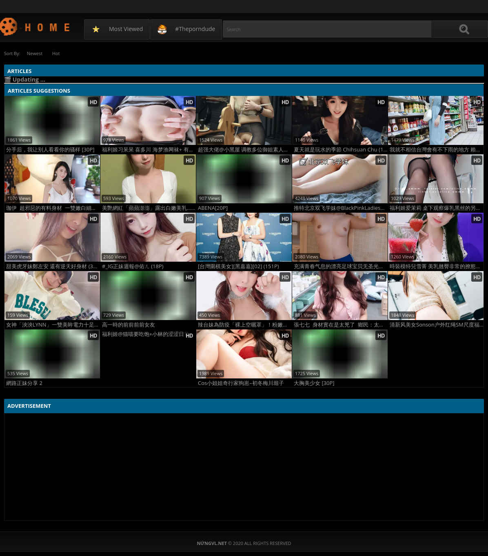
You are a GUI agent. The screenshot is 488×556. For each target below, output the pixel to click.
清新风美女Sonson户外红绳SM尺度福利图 (437, 324)
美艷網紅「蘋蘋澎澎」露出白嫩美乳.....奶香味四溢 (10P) (149, 208)
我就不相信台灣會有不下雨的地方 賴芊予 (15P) (437, 149)
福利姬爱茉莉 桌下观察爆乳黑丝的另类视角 (437, 208)
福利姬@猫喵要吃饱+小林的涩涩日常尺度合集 (149, 334)
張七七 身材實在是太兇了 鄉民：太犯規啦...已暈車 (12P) (341, 324)
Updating (35, 26)
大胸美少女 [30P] (314, 383)
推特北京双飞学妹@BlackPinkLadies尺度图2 (341, 208)
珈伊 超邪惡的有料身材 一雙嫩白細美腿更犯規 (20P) (53, 208)
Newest (34, 53)
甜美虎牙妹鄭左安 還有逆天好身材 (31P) (53, 266)
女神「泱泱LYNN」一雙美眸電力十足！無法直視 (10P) (53, 324)
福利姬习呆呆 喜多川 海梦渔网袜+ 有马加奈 (149, 149)
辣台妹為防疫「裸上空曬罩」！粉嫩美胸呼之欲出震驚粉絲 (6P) (245, 324)
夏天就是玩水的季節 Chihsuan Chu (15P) (341, 149)
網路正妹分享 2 (24, 383)
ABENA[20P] (213, 208)
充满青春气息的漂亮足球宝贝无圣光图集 (341, 266)
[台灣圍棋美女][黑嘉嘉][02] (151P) (238, 266)
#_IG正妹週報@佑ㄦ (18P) (133, 266)
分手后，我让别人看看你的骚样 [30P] (50, 149)
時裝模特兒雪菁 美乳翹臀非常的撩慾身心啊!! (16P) (437, 266)
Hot (57, 53)
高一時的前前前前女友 (128, 324)
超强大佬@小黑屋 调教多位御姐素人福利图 (245, 149)
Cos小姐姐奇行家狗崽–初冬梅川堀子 (241, 383)
